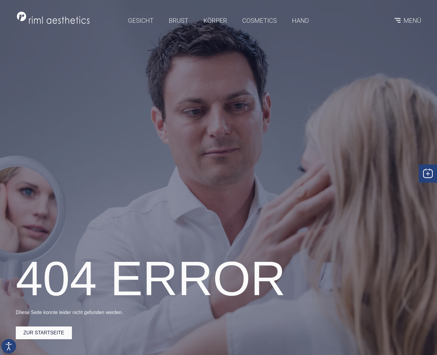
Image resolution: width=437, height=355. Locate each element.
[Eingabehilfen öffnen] (9, 346)
